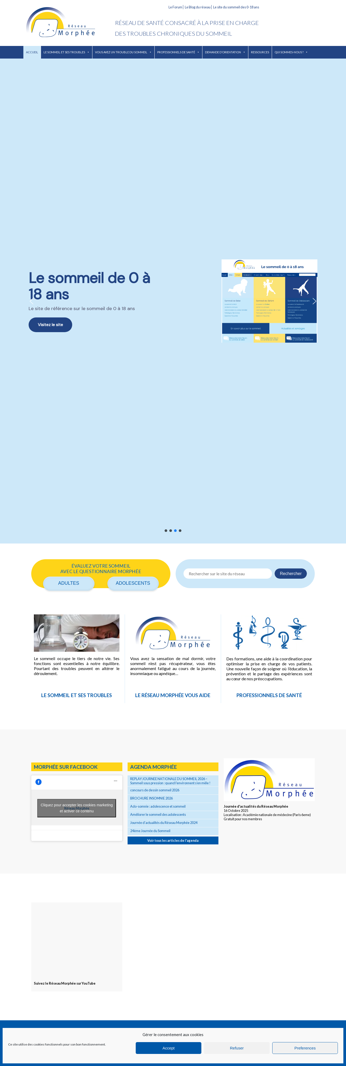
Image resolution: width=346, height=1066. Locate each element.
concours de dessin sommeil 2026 (154, 790)
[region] (173, 301)
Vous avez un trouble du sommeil (123, 52)
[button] (173, 301)
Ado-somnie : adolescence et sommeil (158, 806)
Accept (168, 1048)
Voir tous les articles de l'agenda (172, 840)
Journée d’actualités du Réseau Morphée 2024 (163, 823)
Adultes (68, 583)
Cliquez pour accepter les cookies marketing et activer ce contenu (77, 808)
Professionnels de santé (178, 52)
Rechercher (291, 573)
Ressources (260, 52)
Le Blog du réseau (198, 7)
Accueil (32, 52)
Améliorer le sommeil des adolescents (158, 814)
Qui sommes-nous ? (291, 52)
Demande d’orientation (225, 52)
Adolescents (133, 583)
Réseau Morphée (69, 23)
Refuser (237, 1048)
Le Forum (175, 7)
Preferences (305, 1048)
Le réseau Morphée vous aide (172, 695)
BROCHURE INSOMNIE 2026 (151, 798)
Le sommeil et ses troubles (67, 52)
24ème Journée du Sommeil (150, 831)
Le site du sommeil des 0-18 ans (236, 7)
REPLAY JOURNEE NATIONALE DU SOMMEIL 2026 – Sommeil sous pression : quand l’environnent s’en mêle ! (170, 781)
